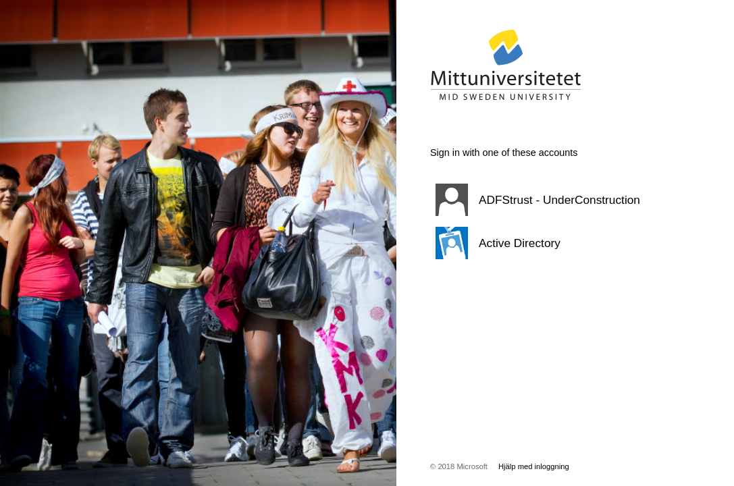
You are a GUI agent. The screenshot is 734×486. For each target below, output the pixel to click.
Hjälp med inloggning (533, 466)
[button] (548, 199)
